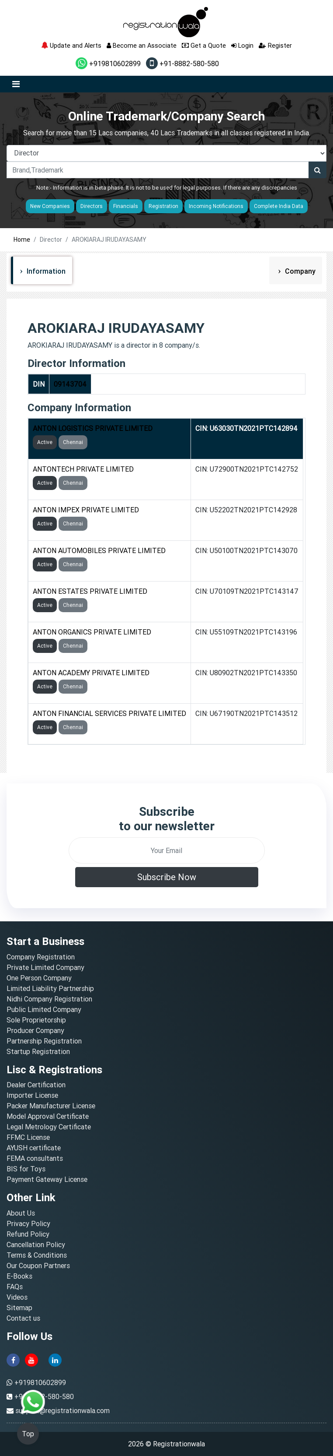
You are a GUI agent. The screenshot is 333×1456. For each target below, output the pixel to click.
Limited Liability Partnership (50, 988)
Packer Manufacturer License (51, 1105)
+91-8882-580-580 (182, 63)
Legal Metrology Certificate (49, 1126)
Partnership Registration (44, 1040)
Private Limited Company (45, 967)
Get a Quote (204, 45)
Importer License (32, 1095)
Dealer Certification (36, 1084)
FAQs (15, 1286)
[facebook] (13, 1359)
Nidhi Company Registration (49, 998)
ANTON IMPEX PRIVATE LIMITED (86, 509)
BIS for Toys (26, 1168)
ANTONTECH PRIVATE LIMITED (83, 469)
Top (28, 1433)
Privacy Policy (28, 1223)
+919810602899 (108, 63)
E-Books (19, 1276)
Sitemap (19, 1307)
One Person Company (39, 977)
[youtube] (31, 1359)
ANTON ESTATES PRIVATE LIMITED (90, 591)
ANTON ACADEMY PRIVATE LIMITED (91, 672)
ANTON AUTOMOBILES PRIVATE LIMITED (99, 550)
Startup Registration (38, 1051)
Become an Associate (142, 45)
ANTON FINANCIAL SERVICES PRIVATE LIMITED (109, 713)
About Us (21, 1213)
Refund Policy (28, 1234)
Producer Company (35, 1030)
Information (45, 271)
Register (275, 45)
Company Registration (41, 956)
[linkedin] (55, 1359)
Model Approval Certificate (48, 1116)
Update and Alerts (71, 45)
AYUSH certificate (34, 1147)
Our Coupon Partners (38, 1265)
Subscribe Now (166, 876)
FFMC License (28, 1137)
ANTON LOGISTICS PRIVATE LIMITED (93, 428)
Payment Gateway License (47, 1179)
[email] (167, 850)
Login (242, 45)
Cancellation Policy (36, 1244)
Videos (17, 1297)
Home (22, 239)
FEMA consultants (35, 1158)
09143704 (70, 384)
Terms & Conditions (37, 1255)
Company (299, 271)
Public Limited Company (44, 1009)
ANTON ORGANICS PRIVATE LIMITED (92, 632)
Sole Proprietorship (36, 1019)
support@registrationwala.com (62, 1410)
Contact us (23, 1318)
